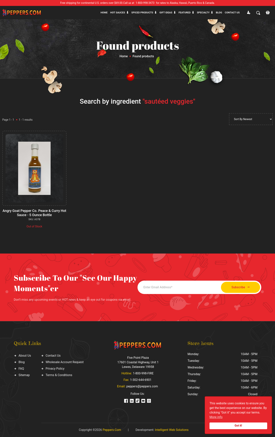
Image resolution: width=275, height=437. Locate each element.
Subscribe (240, 287)
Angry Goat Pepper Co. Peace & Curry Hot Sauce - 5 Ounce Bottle (34, 213)
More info (215, 417)
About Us (25, 355)
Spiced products (142, 12)
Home (104, 12)
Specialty (203, 12)
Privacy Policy (55, 368)
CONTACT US (232, 12)
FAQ (21, 368)
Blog (219, 12)
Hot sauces (117, 12)
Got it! (238, 425)
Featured (185, 12)
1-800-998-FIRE (143, 373)
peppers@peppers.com (142, 386)
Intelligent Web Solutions (171, 430)
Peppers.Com (112, 430)
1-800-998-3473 (145, 2)
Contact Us (53, 355)
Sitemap (24, 375)
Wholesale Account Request (65, 362)
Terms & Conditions (59, 375)
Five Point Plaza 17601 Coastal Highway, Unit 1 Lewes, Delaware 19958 (138, 362)
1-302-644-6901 (140, 380)
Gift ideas (165, 12)
